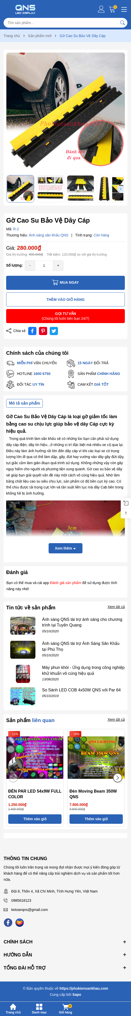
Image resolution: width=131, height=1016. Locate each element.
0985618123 (21, 900)
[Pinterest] (43, 331)
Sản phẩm (30, 720)
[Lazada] (19, 922)
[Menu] (123, 9)
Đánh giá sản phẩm (65, 583)
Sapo (76, 994)
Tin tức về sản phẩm (30, 607)
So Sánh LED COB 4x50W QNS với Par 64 (81, 690)
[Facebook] (8, 922)
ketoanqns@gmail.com (29, 910)
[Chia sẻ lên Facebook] (32, 331)
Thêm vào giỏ (34, 819)
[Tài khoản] (101, 9)
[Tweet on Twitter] (54, 331)
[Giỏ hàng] (113, 9)
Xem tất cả (116, 607)
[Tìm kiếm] (122, 22)
